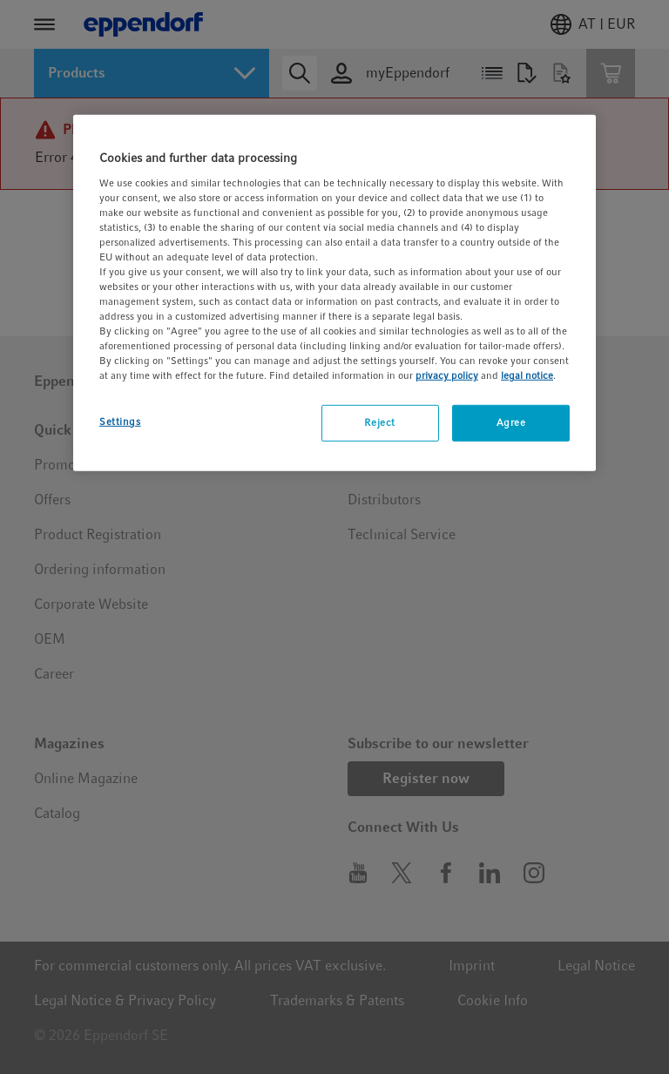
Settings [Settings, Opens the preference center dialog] (120, 421)
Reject (379, 422)
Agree (511, 422)
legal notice (527, 375)
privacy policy (447, 375)
